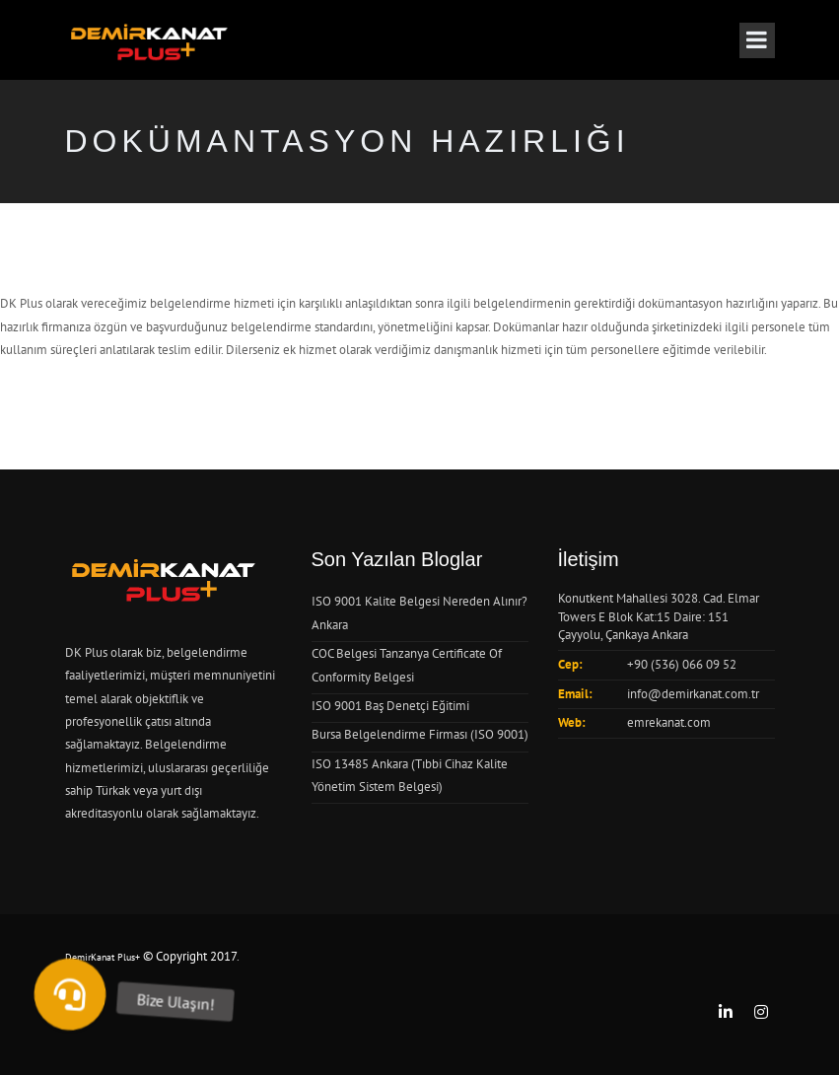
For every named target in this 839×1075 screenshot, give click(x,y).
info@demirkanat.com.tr (693, 693)
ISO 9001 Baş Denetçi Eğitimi (390, 705)
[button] (70, 994)
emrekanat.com (669, 722)
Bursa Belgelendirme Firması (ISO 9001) (420, 734)
